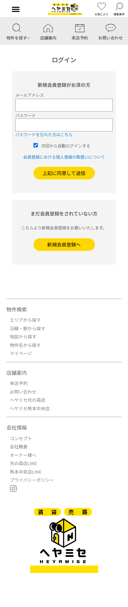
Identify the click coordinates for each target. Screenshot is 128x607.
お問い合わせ (23, 391)
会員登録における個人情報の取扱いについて (64, 157)
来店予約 (19, 383)
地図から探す (23, 336)
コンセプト (21, 438)
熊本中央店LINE (26, 471)
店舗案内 (16, 372)
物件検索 (16, 309)
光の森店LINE (23, 463)
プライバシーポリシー (32, 480)
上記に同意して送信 (64, 173)
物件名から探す (25, 345)
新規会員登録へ (64, 244)
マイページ (21, 353)
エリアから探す (25, 320)
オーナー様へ (23, 455)
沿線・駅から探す (27, 328)
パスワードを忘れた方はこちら (44, 134)
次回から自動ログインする (65, 145)
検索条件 (119, 9)
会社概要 (19, 446)
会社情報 (16, 427)
